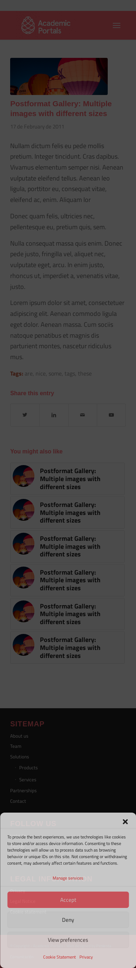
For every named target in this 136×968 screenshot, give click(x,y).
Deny (68, 920)
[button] (125, 821)
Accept (68, 900)
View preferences (68, 940)
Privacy (86, 956)
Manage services (68, 877)
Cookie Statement (59, 956)
